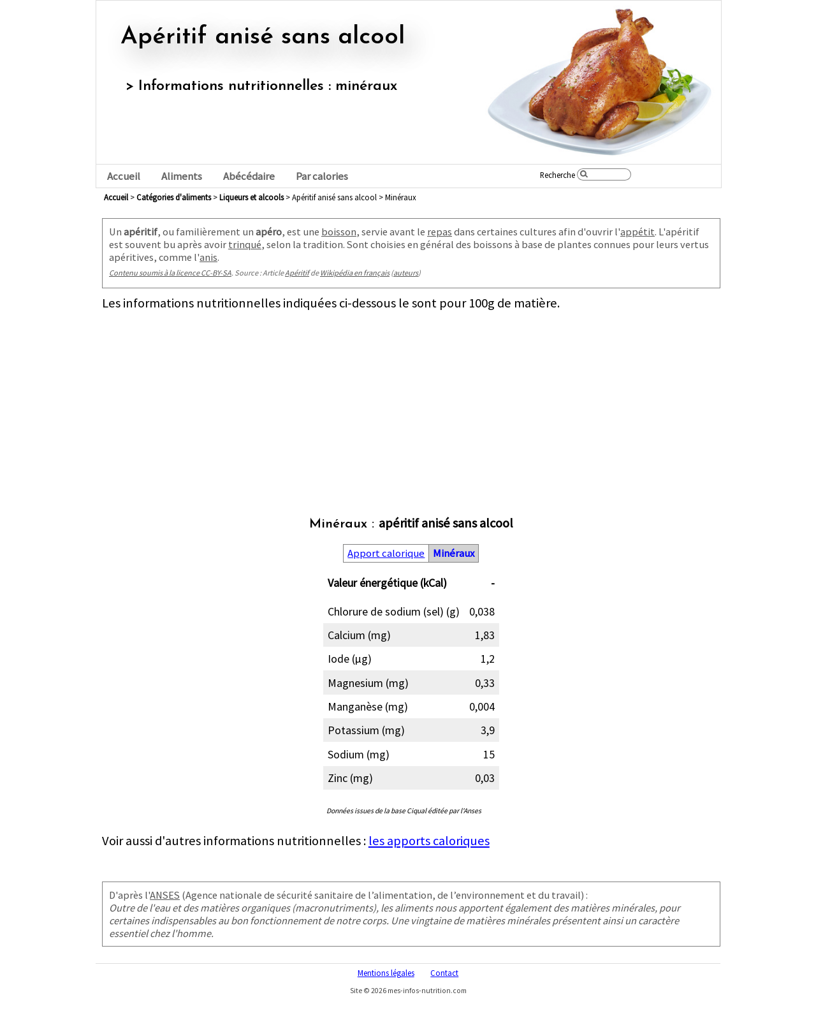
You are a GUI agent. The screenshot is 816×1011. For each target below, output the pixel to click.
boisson (338, 231)
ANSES (165, 895)
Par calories (322, 176)
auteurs (405, 272)
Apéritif (297, 272)
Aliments (181, 176)
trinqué (244, 244)
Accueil (123, 176)
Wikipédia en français (355, 272)
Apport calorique (386, 553)
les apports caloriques (429, 840)
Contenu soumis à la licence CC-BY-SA (170, 272)
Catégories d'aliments (173, 197)
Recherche (557, 175)
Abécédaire (249, 176)
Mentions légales (386, 973)
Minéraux (453, 553)
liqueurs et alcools (251, 197)
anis (208, 257)
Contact (444, 973)
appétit (637, 231)
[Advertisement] (411, 400)
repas (439, 231)
